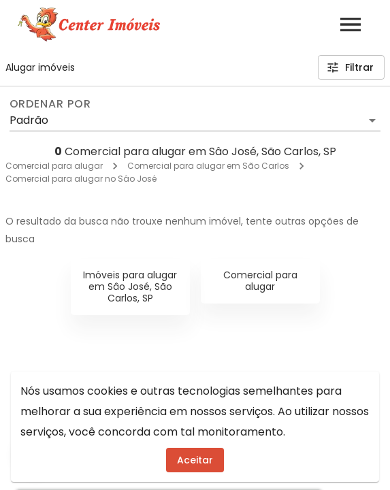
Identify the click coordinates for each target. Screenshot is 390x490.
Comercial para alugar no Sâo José (81, 178)
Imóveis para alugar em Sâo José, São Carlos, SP (130, 286)
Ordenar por (50, 104)
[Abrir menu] (350, 24)
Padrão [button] (29, 120)
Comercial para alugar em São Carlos (208, 166)
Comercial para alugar (54, 166)
